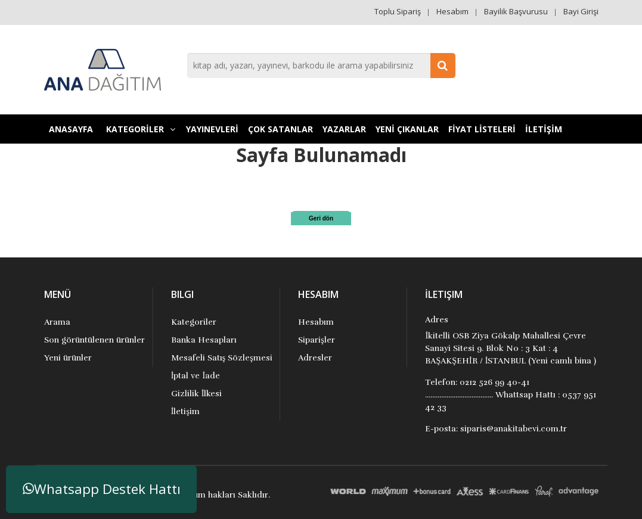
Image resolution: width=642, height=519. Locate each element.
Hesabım (452, 11)
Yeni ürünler (68, 358)
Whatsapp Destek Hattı (102, 489)
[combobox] (321, 65)
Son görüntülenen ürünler (94, 340)
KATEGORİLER (140, 129)
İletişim (185, 411)
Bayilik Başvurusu (516, 11)
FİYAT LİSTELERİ (482, 129)
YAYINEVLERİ (212, 129)
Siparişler (316, 340)
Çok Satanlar (280, 129)
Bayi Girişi (580, 11)
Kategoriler (193, 322)
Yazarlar (344, 129)
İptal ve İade (195, 376)
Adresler (315, 358)
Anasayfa (71, 129)
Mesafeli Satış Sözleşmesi (221, 358)
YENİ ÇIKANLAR (407, 129)
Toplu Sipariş (397, 11)
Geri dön (321, 218)
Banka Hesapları (204, 340)
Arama (57, 322)
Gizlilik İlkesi (196, 394)
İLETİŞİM (543, 129)
